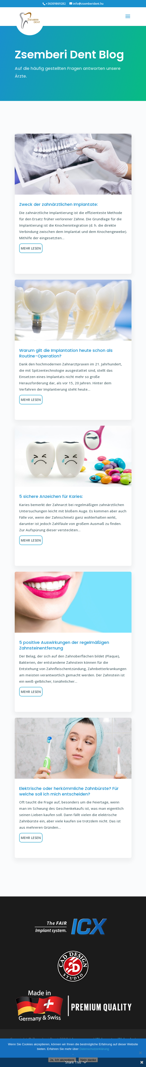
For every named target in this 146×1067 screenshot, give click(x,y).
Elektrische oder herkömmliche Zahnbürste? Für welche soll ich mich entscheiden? (69, 791)
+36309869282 (56, 4)
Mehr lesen (31, 248)
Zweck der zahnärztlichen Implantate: (58, 204)
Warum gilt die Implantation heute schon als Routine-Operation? (66, 353)
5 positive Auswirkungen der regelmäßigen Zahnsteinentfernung (64, 645)
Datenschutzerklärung (94, 1049)
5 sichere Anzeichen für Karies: (51, 496)
